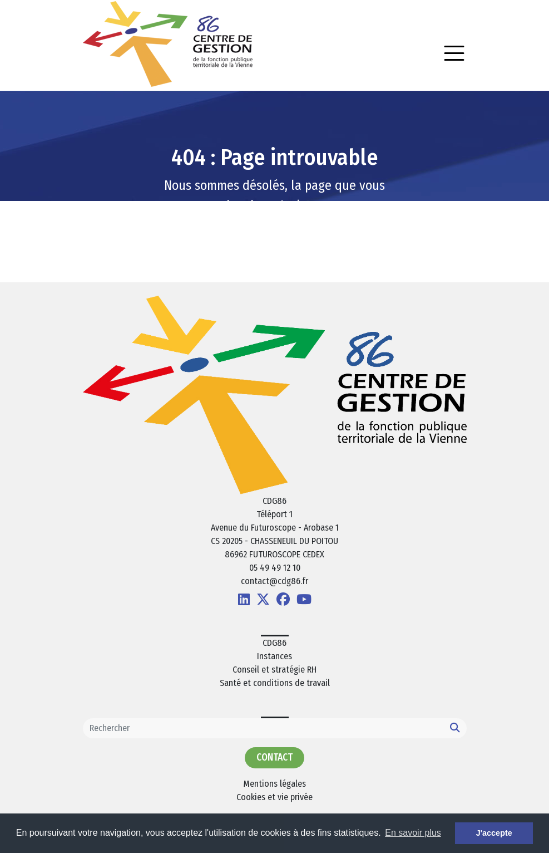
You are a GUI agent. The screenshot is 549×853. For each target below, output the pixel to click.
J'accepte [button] (494, 833)
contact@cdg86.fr (274, 581)
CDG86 (274, 643)
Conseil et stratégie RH (274, 669)
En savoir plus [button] (413, 832)
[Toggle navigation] (454, 53)
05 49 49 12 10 (274, 567)
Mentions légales (274, 783)
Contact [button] (274, 757)
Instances (274, 656)
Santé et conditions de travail (275, 683)
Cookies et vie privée (274, 797)
